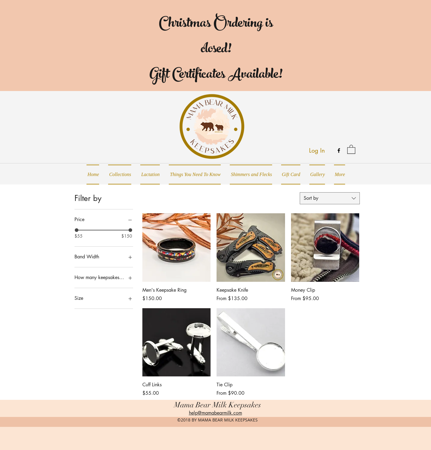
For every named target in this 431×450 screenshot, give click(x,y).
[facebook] (339, 150)
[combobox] (330, 198)
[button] (351, 149)
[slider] (76, 230)
